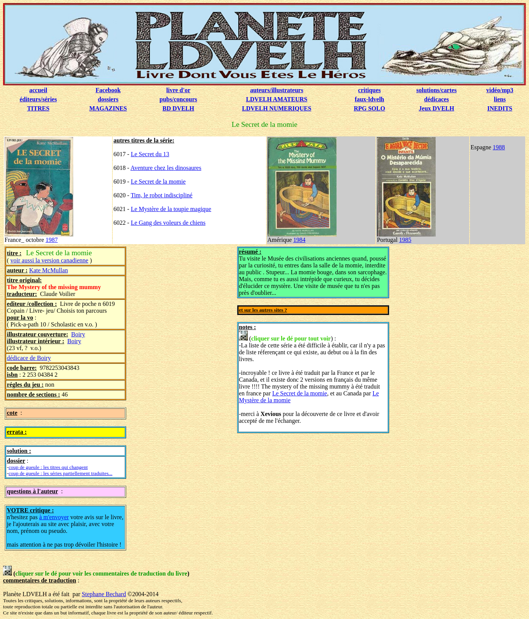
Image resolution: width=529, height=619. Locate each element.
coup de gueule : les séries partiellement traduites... (60, 473)
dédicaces (436, 99)
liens (500, 99)
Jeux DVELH (436, 108)
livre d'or (178, 90)
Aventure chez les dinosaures (165, 168)
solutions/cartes (436, 90)
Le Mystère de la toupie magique (171, 209)
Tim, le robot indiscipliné (161, 195)
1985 (405, 240)
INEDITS (499, 108)
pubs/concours (178, 99)
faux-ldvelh (369, 99)
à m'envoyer (54, 517)
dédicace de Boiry (29, 358)
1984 (299, 240)
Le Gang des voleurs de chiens (168, 222)
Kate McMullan (48, 270)
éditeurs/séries (38, 99)
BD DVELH (178, 108)
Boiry (78, 334)
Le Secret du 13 (150, 154)
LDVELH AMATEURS (276, 99)
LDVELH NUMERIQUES (276, 108)
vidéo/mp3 (499, 90)
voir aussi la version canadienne (49, 260)
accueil (38, 90)
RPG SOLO (369, 108)
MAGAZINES (108, 108)
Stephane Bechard (104, 594)
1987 (52, 240)
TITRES (38, 108)
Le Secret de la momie (158, 181)
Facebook (108, 90)
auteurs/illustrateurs (276, 90)
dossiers (108, 99)
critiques (369, 90)
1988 (499, 147)
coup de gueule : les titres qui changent (48, 467)
